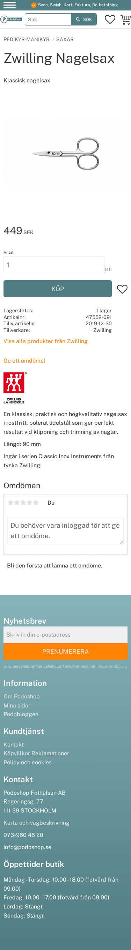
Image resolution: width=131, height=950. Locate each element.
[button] (9, 6)
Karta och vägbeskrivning (36, 822)
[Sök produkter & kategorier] (48, 19)
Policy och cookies (27, 762)
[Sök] (84, 19)
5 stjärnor (35, 502)
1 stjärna (10, 502)
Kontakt (13, 744)
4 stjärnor (29, 502)
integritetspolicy (111, 666)
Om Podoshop (21, 696)
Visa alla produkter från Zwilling (45, 341)
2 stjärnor (17, 502)
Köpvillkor (16, 753)
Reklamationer (50, 753)
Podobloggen (20, 714)
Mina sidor (16, 705)
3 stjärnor (23, 502)
